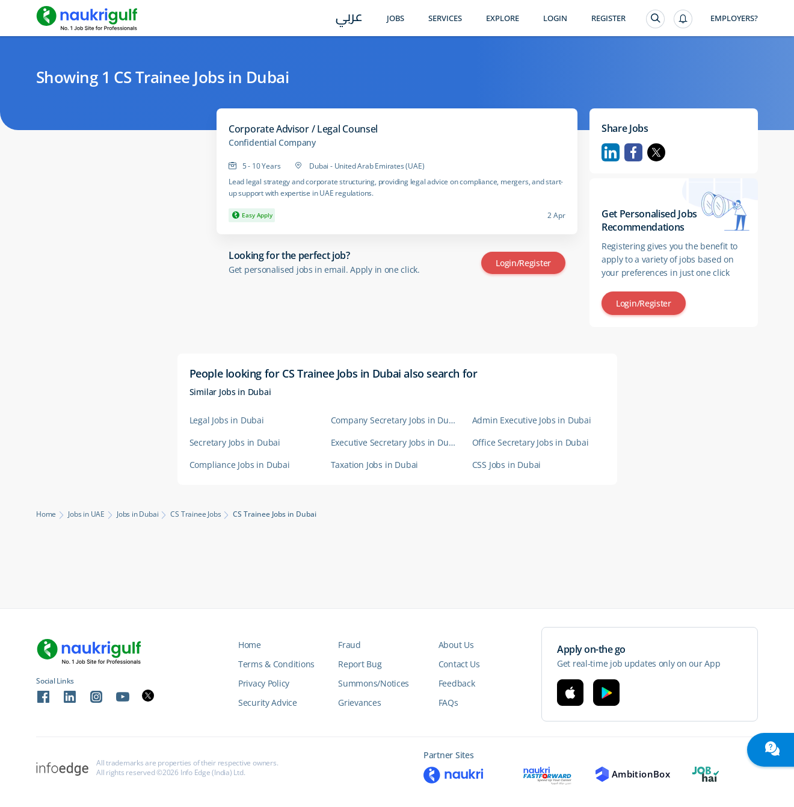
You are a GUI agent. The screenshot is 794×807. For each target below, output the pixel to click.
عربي (349, 18)
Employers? (734, 18)
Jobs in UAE (86, 514)
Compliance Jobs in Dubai (239, 464)
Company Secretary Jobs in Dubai (395, 420)
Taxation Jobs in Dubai (375, 464)
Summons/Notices (373, 683)
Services (445, 18)
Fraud (349, 644)
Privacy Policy (263, 683)
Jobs (395, 18)
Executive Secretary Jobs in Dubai (395, 442)
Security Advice (267, 702)
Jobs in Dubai (137, 514)
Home (46, 514)
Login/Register (523, 263)
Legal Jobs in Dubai (226, 420)
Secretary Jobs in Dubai (234, 442)
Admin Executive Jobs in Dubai (531, 420)
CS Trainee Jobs (195, 514)
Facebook (633, 152)
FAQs (448, 702)
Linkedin (611, 152)
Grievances (359, 702)
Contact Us (459, 664)
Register (608, 18)
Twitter (656, 152)
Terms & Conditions (276, 664)
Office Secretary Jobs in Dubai (530, 442)
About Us (456, 644)
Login (555, 18)
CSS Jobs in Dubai (506, 464)
